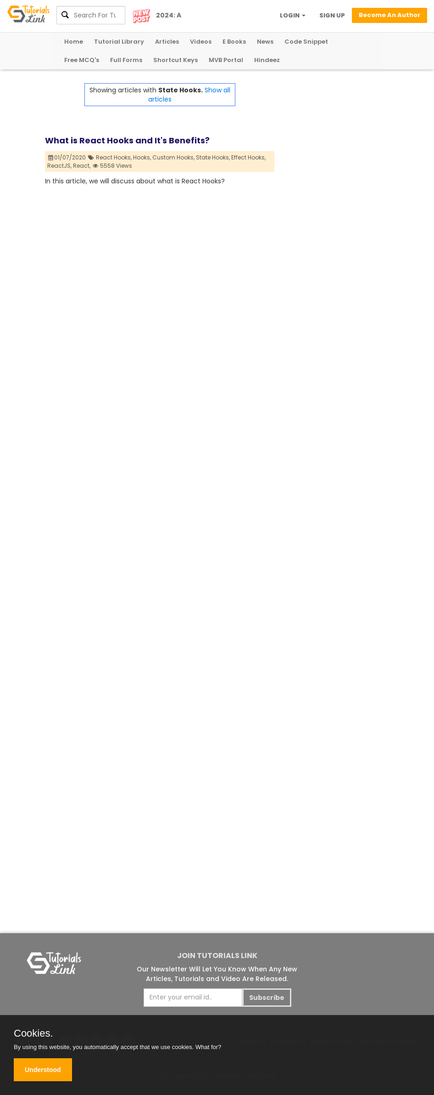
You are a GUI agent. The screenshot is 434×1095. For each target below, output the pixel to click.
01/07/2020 (67, 157)
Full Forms (126, 60)
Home (73, 41)
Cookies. (33, 1033)
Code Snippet (306, 41)
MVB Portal (226, 60)
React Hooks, (114, 157)
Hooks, (142, 157)
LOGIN (293, 15)
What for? (208, 1047)
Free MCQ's (81, 60)
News (265, 41)
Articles (167, 41)
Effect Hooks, (248, 157)
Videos (200, 41)
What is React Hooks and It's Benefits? (127, 140)
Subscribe (266, 997)
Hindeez (267, 60)
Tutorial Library (119, 41)
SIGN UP (332, 15)
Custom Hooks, (173, 157)
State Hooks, (213, 157)
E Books (234, 41)
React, (81, 166)
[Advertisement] (331, 221)
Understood (43, 1069)
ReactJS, (59, 166)
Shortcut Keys (175, 60)
